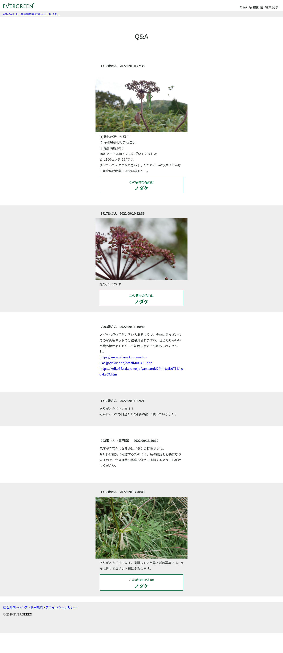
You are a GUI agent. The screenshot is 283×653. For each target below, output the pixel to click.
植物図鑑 (256, 7)
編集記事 (272, 7)
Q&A (243, 7)
